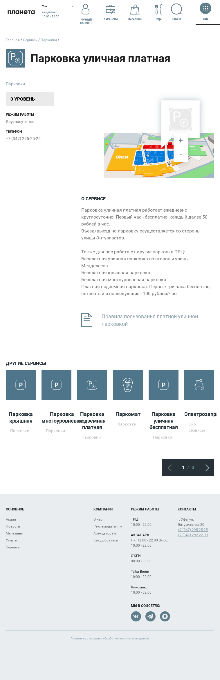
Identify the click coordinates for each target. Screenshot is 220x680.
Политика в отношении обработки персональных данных (110, 638)
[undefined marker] (149, 142)
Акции (11, 519)
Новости (13, 526)
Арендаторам (104, 533)
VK (136, 616)
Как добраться (105, 540)
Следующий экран (205, 467)
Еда (159, 12)
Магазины (135, 12)
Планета (21, 12)
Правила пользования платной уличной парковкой (139, 320)
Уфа (44, 6)
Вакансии (111, 12)
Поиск (179, 12)
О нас (97, 519)
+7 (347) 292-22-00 (193, 535)
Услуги (11, 540)
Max (165, 616)
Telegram (150, 616)
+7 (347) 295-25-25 (23, 138)
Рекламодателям (107, 526)
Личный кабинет (86, 12)
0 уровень (22, 99)
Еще (205, 12)
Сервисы (13, 547)
